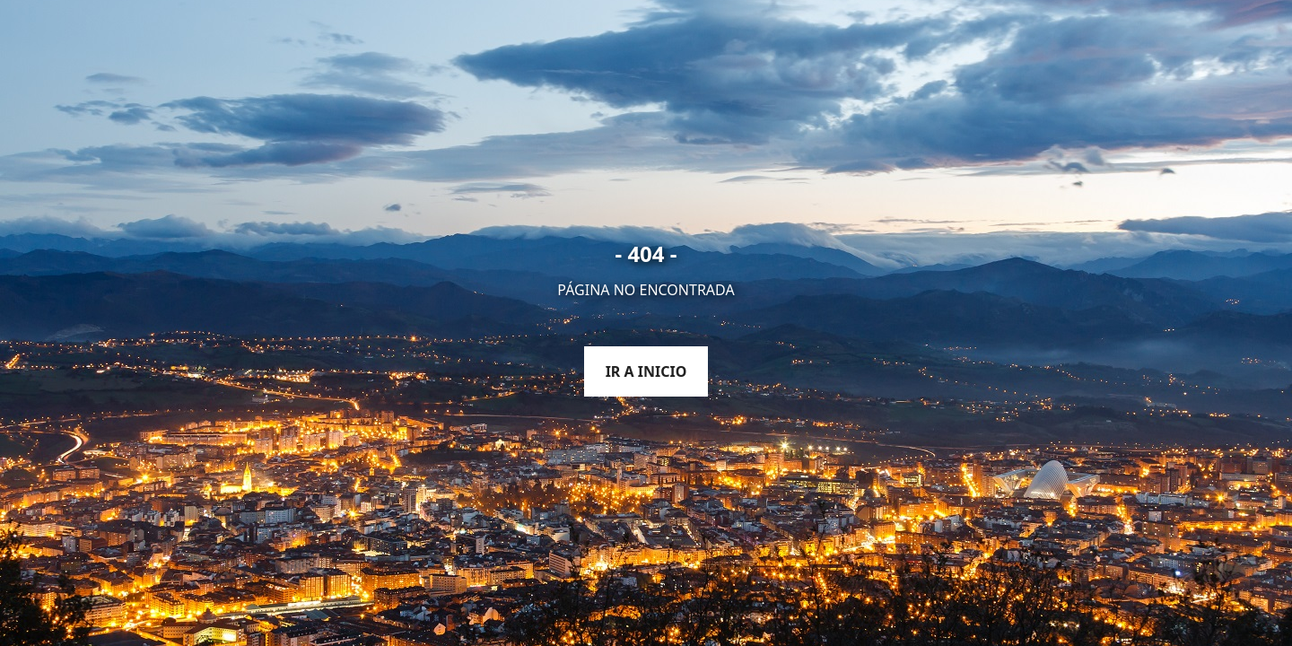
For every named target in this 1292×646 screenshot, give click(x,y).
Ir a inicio (646, 371)
